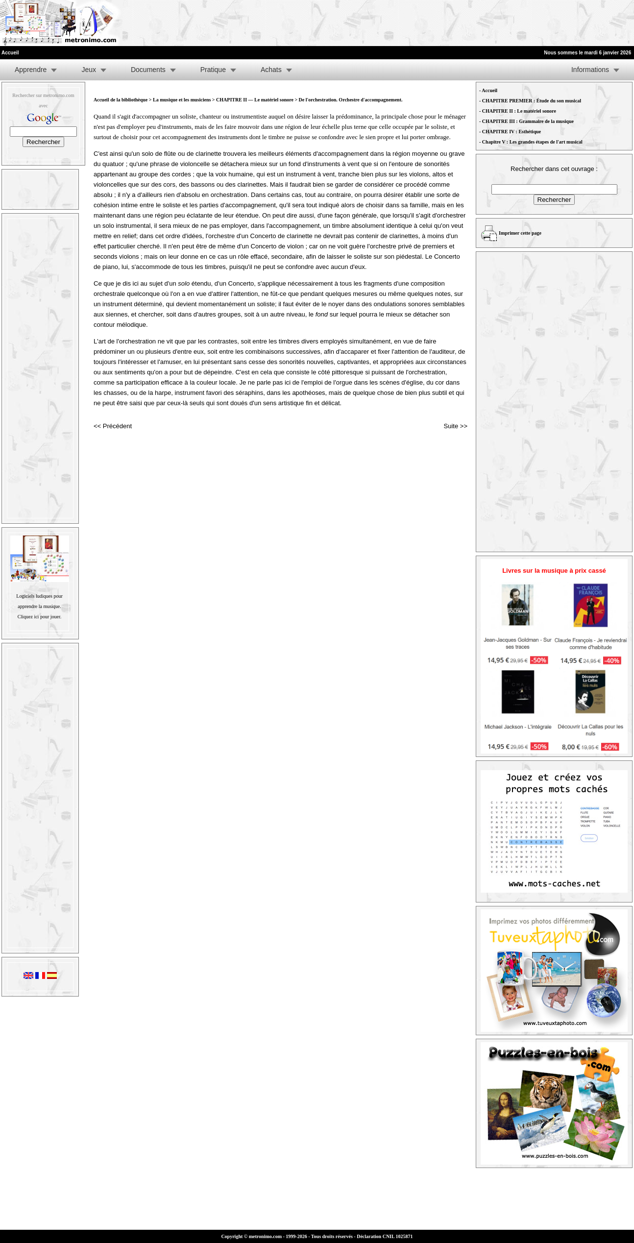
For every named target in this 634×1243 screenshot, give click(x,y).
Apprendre (31, 69)
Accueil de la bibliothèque (120, 99)
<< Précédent (113, 426)
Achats (271, 69)
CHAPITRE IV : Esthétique (511, 131)
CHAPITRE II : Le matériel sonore (519, 111)
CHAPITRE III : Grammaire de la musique (528, 121)
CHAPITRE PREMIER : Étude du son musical (531, 100)
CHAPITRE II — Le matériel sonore (255, 99)
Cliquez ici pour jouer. (39, 616)
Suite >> (455, 426)
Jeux (88, 69)
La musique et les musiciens (182, 99)
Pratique (213, 69)
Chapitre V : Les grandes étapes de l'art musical (532, 142)
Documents (148, 69)
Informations (590, 69)
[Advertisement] (513, 23)
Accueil (489, 90)
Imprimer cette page (520, 233)
